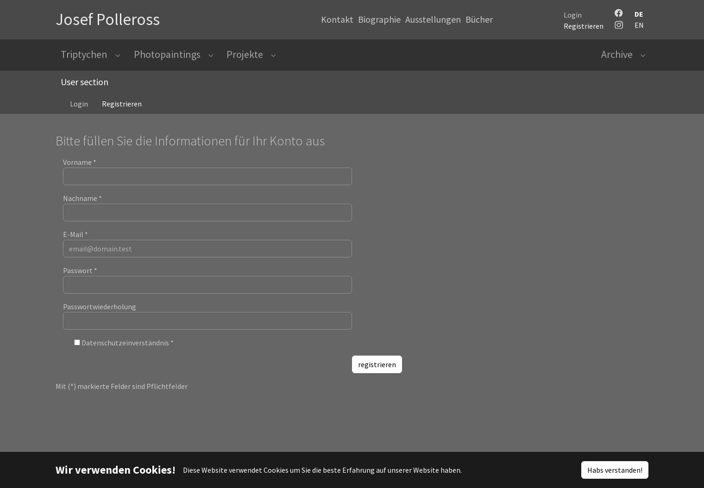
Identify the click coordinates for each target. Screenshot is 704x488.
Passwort (80, 277)
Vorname (79, 169)
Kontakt (337, 19)
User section (84, 89)
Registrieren (583, 26)
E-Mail (75, 241)
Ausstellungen (433, 19)
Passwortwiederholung (99, 314)
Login (573, 14)
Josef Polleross (108, 19)
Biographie (379, 19)
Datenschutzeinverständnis (128, 350)
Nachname (82, 205)
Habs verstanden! (614, 470)
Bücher (479, 19)
